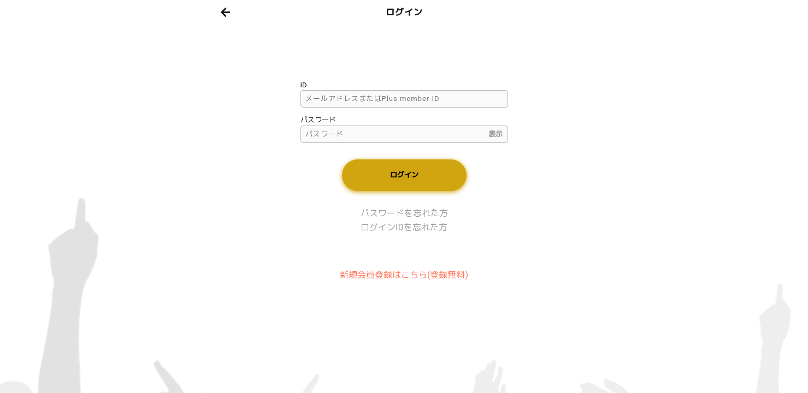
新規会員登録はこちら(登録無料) (404, 275)
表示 (495, 134)
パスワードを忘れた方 (404, 213)
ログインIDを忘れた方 (404, 227)
